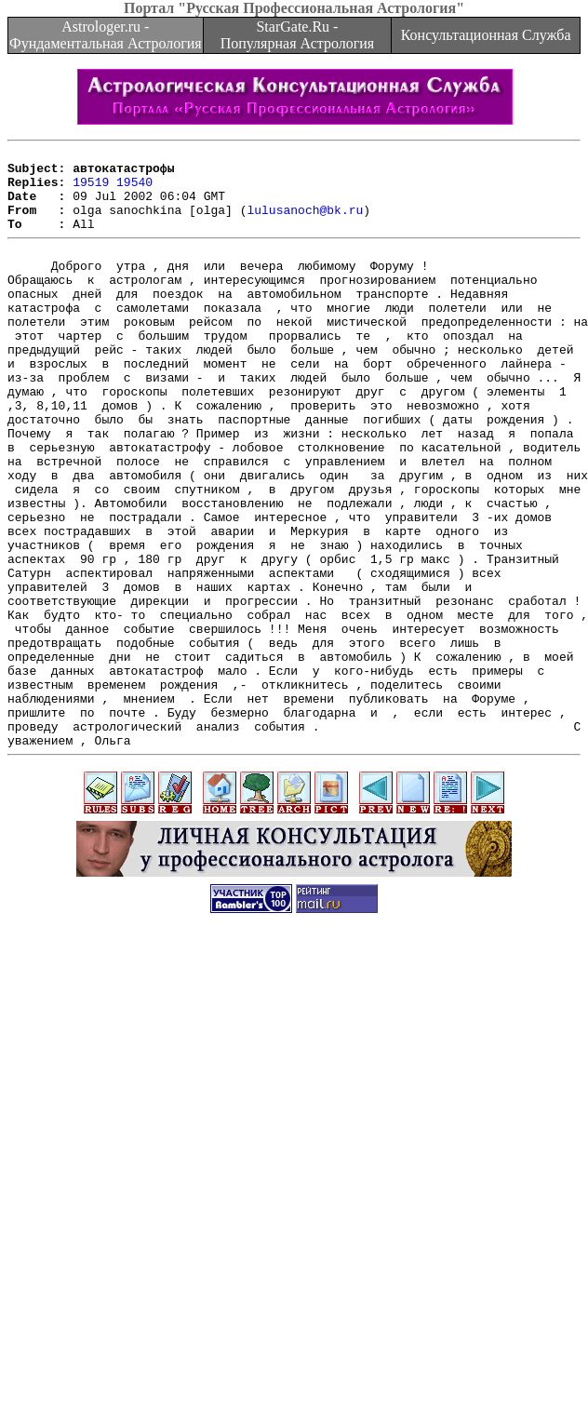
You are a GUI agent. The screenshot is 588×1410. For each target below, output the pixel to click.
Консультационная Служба (486, 35)
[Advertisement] (290, 1217)
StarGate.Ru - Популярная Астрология (297, 35)
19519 (91, 189)
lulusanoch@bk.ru (305, 223)
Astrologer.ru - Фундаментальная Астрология (105, 35)
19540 (134, 189)
